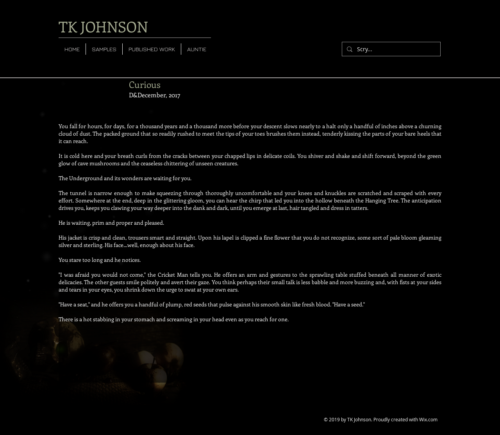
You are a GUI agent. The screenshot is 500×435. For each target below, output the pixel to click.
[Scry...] (390, 49)
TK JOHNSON (103, 26)
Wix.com (428, 419)
